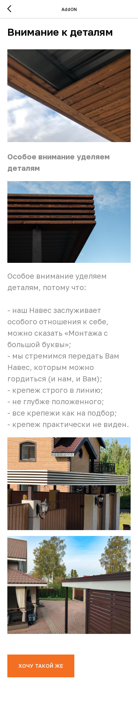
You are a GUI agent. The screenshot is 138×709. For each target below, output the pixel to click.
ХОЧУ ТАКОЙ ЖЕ (40, 666)
